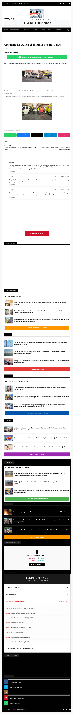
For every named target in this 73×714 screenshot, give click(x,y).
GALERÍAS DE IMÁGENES (15, 601)
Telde (50, 30)
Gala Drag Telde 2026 (17, 632)
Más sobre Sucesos (37, 369)
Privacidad (14, 3)
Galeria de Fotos (39, 30)
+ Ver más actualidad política (37, 413)
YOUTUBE (13, 698)
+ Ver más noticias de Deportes (37, 499)
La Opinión (25, 30)
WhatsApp (10, 135)
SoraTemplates (12, 709)
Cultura (24, 34)
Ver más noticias (37, 233)
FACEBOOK (13, 682)
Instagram (64, 135)
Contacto (26, 3)
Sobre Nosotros (7, 3)
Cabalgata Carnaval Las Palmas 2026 (21, 637)
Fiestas (16, 34)
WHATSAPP (13, 703)
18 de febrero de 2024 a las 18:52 (62, 161)
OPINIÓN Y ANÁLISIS (13, 587)
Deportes (8, 34)
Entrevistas (14, 30)
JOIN (19, 703)
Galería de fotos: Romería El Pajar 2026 (22, 618)
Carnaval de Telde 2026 (17, 622)
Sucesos (32, 34)
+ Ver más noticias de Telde (37, 327)
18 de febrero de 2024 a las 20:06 (62, 176)
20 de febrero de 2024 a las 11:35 (62, 189)
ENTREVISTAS (11, 594)
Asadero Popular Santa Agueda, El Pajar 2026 (23, 608)
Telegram (50, 135)
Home (6, 30)
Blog (25, 709)
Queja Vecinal (51, 34)
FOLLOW (19, 687)
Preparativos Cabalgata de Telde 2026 (21, 627)
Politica (58, 30)
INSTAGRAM (13, 692)
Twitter (37, 135)
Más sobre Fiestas (37, 537)
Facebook (23, 135)
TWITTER (13, 687)
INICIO (20, 3)
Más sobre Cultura (37, 454)
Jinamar (41, 34)
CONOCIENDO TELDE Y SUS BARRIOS (19, 648)
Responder (12, 171)
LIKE (19, 682)
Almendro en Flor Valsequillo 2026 (20, 642)
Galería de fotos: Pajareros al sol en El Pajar (23, 613)
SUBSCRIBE (20, 698)
